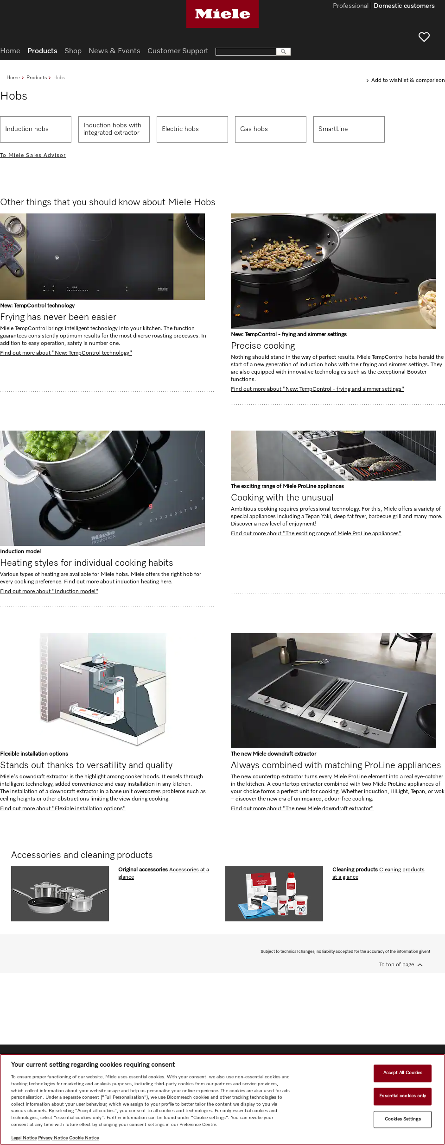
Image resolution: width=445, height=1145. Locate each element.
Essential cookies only (402, 1096)
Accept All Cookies (403, 1073)
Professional (351, 6)
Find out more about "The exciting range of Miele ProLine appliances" (316, 534)
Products (36, 77)
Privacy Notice (53, 1138)
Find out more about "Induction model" (49, 591)
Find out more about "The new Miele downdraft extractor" (302, 809)
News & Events (114, 51)
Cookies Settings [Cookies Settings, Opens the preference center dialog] (403, 1119)
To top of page (396, 965)
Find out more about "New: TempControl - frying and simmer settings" (317, 389)
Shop (73, 51)
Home (13, 77)
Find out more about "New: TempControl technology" (66, 353)
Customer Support (178, 51)
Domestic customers (404, 6)
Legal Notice (24, 1138)
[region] (222, 1099)
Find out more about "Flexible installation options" (63, 809)
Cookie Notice (84, 1138)
